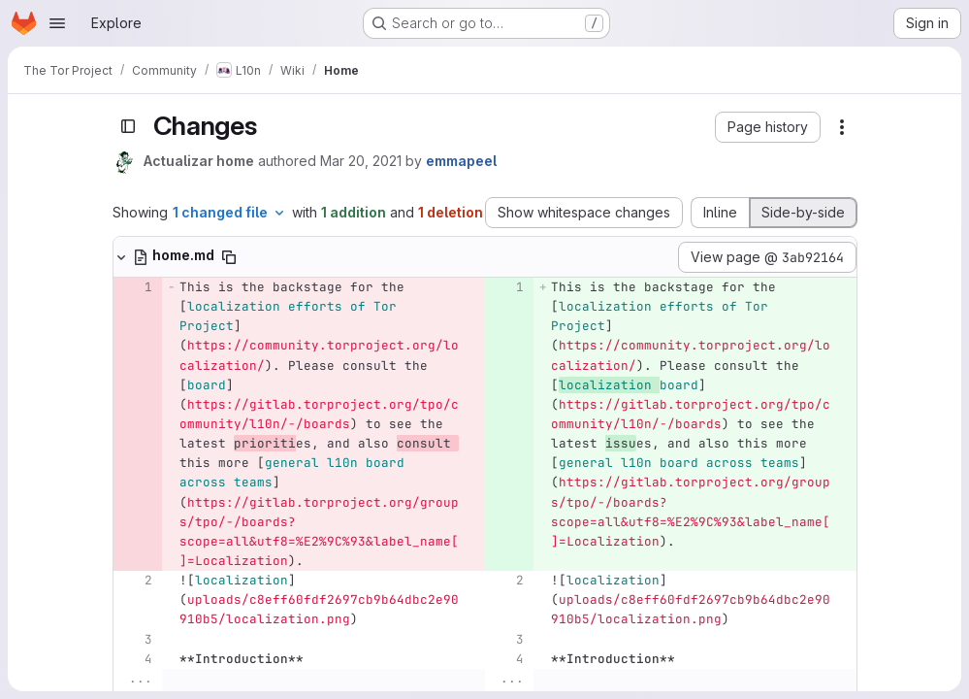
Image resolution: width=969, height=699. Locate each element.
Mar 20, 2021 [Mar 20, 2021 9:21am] (361, 160)
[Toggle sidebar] (128, 126)
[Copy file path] (229, 257)
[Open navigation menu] (57, 23)
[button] (768, 127)
